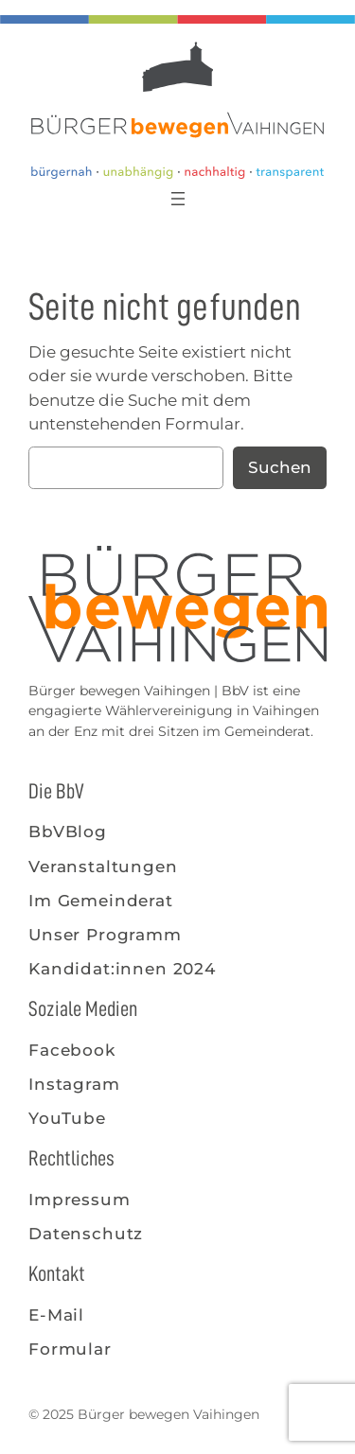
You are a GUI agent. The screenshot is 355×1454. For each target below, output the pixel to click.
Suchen (279, 467)
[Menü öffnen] (178, 198)
